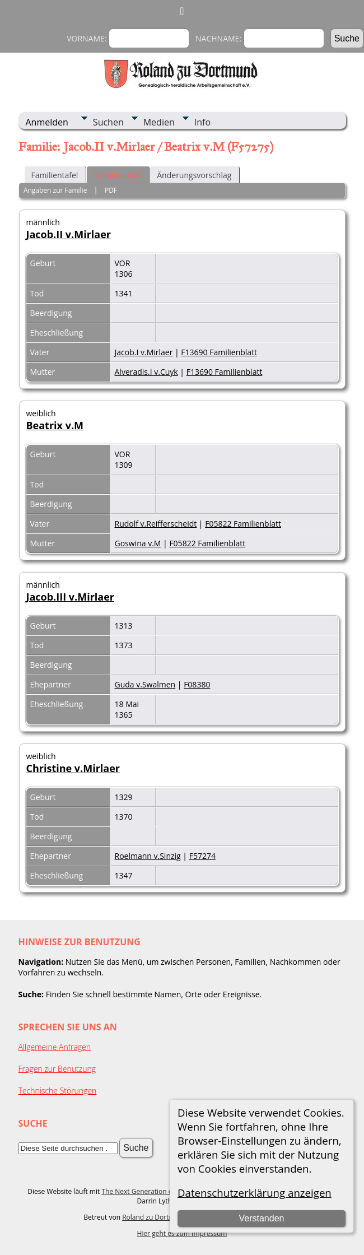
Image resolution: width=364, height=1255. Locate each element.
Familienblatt (117, 175)
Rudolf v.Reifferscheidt (156, 523)
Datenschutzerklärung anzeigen (255, 1193)
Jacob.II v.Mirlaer (68, 234)
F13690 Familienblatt (219, 352)
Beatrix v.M (55, 425)
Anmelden (47, 122)
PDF (111, 190)
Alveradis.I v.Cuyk (146, 371)
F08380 (197, 684)
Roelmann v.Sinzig (148, 855)
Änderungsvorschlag (194, 175)
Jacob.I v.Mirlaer (144, 352)
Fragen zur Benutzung (57, 1068)
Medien (159, 122)
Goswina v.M (138, 543)
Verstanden (261, 1218)
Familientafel (54, 175)
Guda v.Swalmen (145, 684)
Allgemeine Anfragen (54, 1047)
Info (202, 122)
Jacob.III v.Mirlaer (70, 596)
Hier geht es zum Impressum (182, 1233)
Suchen (108, 122)
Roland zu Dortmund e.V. (161, 1217)
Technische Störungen (57, 1090)
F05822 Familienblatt (243, 523)
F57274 (202, 855)
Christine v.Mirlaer (73, 768)
